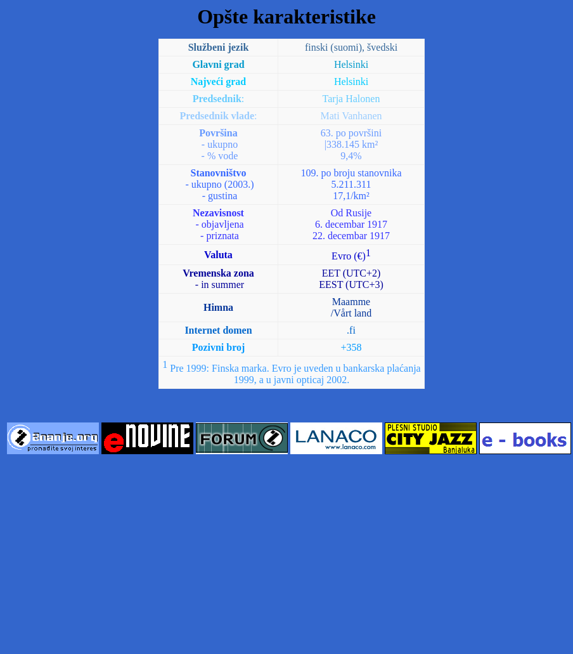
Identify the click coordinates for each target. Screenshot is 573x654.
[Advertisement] (286, 555)
